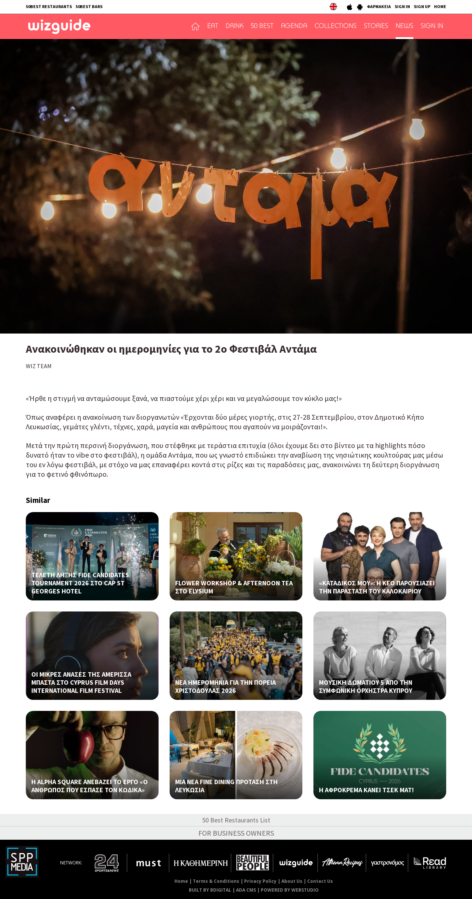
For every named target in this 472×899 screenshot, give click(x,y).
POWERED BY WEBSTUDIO (290, 890)
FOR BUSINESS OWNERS (236, 833)
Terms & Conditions (216, 881)
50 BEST (262, 26)
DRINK (234, 26)
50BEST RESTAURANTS (49, 6)
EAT (212, 26)
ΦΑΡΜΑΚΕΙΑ (379, 6)
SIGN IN (402, 6)
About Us (291, 881)
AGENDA (294, 26)
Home (181, 881)
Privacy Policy (260, 881)
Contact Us (320, 881)
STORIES (376, 26)
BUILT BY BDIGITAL (210, 890)
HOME (440, 6)
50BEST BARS (89, 6)
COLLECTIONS (336, 26)
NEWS (404, 26)
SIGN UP (422, 6)
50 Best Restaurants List (236, 820)
